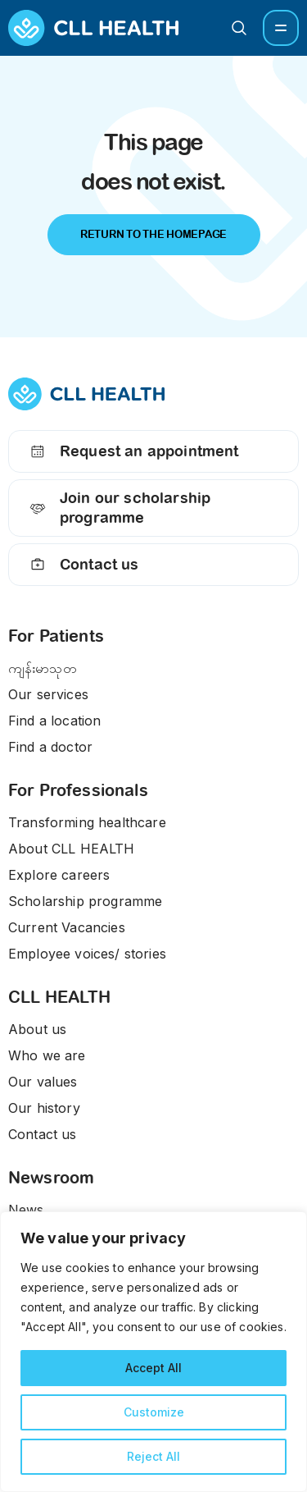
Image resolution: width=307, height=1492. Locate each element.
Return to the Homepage (153, 234)
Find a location (54, 720)
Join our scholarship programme (117, 507)
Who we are (47, 1055)
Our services (48, 694)
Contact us (82, 564)
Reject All (153, 1456)
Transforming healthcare (87, 822)
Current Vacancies (66, 927)
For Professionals (78, 790)
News (26, 1209)
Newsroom (51, 1178)
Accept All (153, 1368)
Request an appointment (132, 451)
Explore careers (59, 875)
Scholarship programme (85, 901)
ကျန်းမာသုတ (42, 668)
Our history (44, 1108)
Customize (154, 1412)
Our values (43, 1081)
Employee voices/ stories (87, 953)
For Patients (56, 636)
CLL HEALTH (59, 997)
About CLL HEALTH (71, 848)
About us (37, 1029)
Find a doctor (50, 747)
